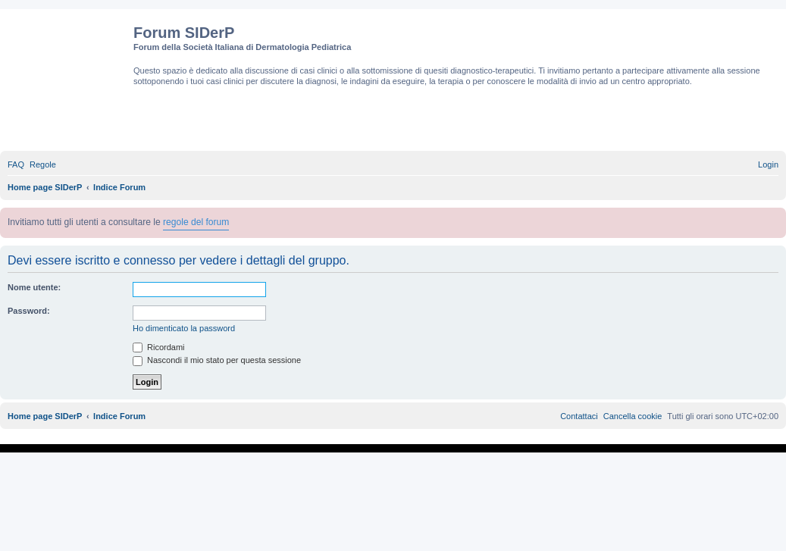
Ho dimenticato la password (184, 328)
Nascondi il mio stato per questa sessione (217, 360)
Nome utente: (34, 287)
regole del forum (196, 222)
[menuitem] (16, 164)
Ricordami (159, 347)
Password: (29, 310)
